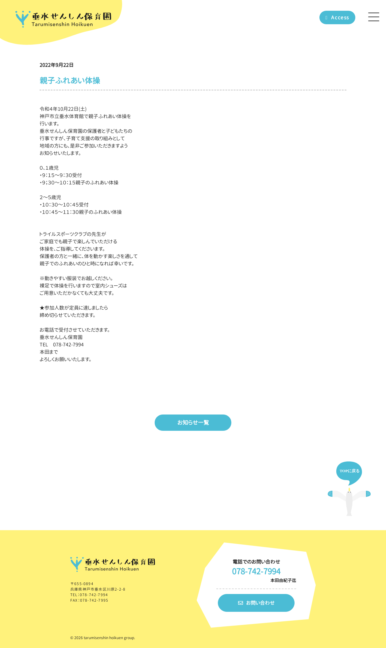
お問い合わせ (256, 603)
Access (337, 17)
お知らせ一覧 (193, 422)
